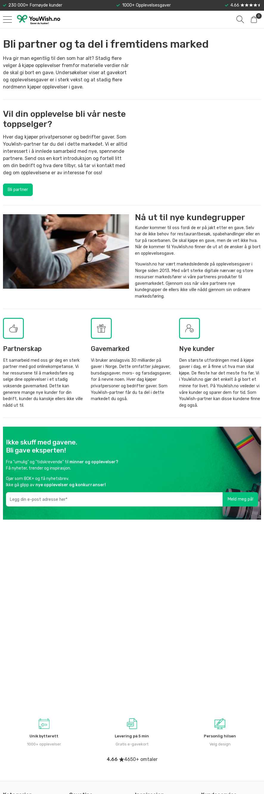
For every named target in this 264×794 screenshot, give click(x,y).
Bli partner (17, 189)
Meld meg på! (240, 499)
